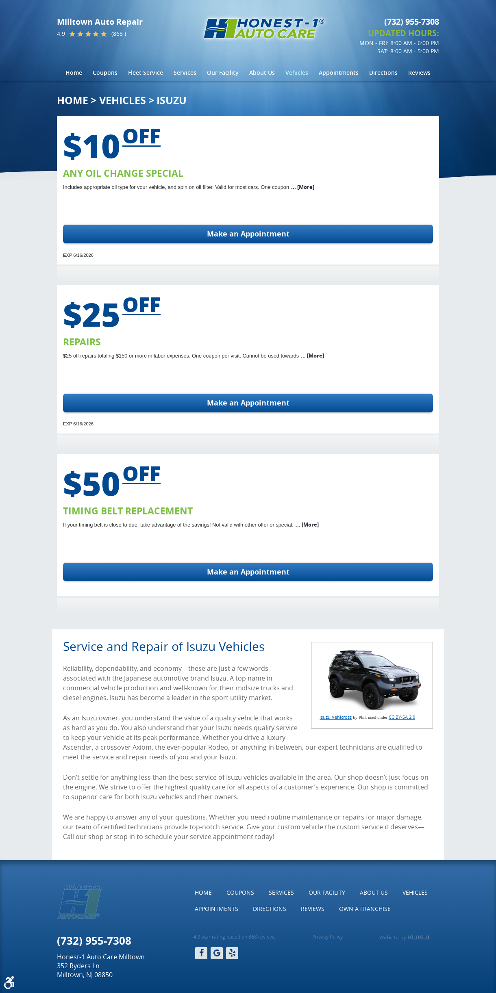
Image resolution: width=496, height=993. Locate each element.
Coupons (105, 72)
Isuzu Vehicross (336, 717)
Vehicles (296, 72)
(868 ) (118, 34)
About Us (262, 72)
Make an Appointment (248, 234)
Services (185, 72)
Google (217, 953)
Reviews (419, 72)
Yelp (232, 953)
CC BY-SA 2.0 (402, 717)
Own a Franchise (365, 909)
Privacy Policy (327, 936)
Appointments (339, 72)
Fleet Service (145, 72)
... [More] (302, 187)
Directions (383, 72)
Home (73, 72)
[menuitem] (73, 73)
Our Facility (223, 72)
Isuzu (172, 100)
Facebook (201, 953)
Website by (404, 937)
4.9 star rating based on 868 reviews (235, 936)
